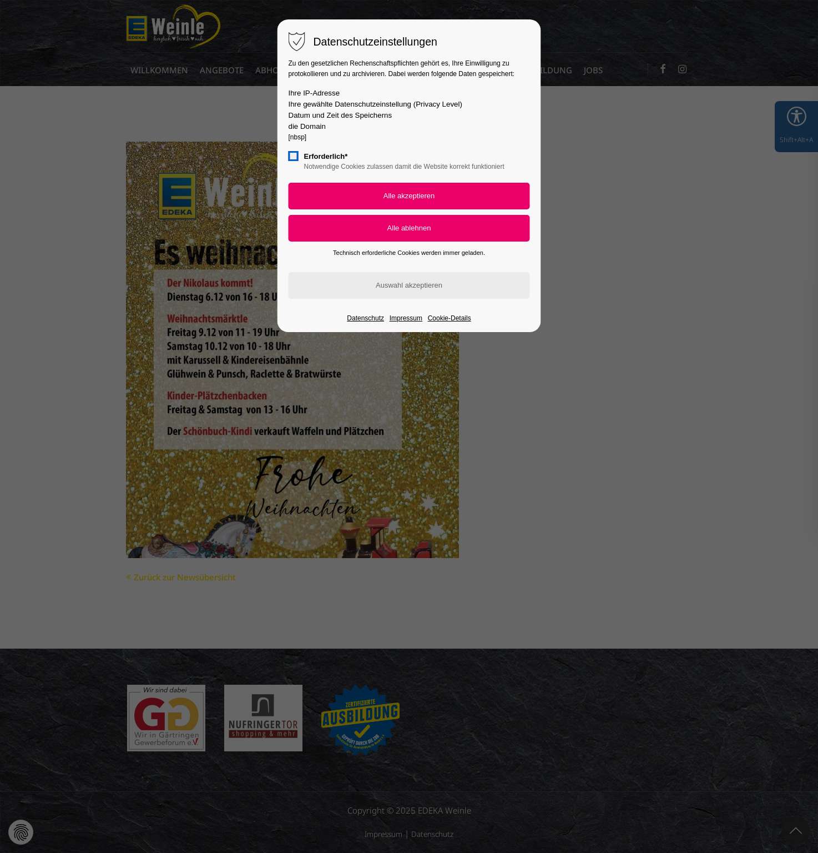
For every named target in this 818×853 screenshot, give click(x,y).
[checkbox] (294, 156)
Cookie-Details (449, 318)
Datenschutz (365, 318)
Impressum (406, 318)
